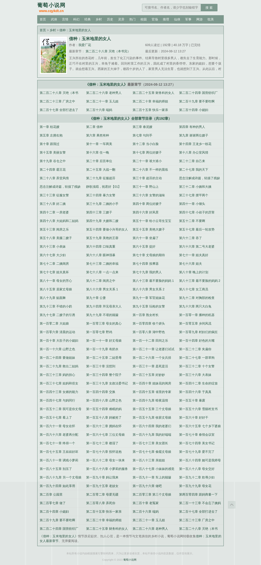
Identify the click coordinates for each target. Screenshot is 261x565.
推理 (166, 19)
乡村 (99, 19)
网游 (199, 19)
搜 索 (209, 7)
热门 (132, 19)
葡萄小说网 (129, 559)
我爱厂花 (84, 45)
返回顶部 (231, 504)
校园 (143, 19)
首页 (43, 19)
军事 (188, 19)
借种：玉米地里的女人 (75, 30)
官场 (155, 19)
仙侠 (177, 19)
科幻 (76, 19)
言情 (65, 19)
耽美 (211, 19)
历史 (110, 19)
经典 (87, 19)
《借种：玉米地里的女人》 (106, 84)
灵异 (121, 19)
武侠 (54, 19)
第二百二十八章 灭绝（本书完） (107, 51)
